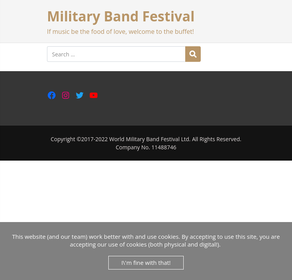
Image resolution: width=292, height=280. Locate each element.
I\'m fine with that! (145, 262)
